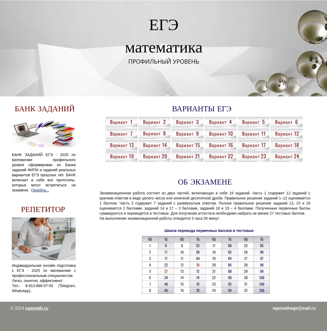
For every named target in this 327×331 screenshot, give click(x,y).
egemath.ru (36, 308)
